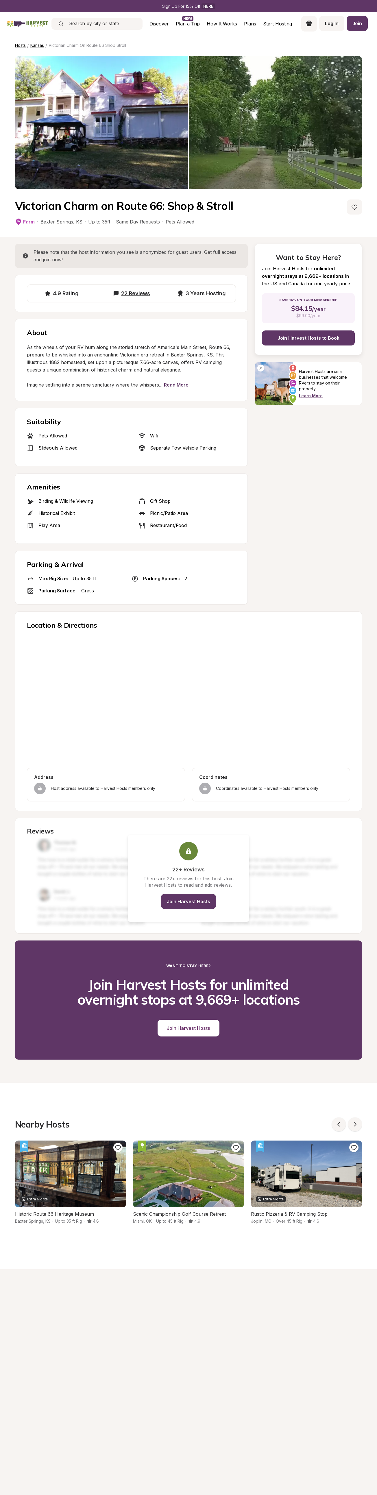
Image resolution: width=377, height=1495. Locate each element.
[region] (188, 699)
